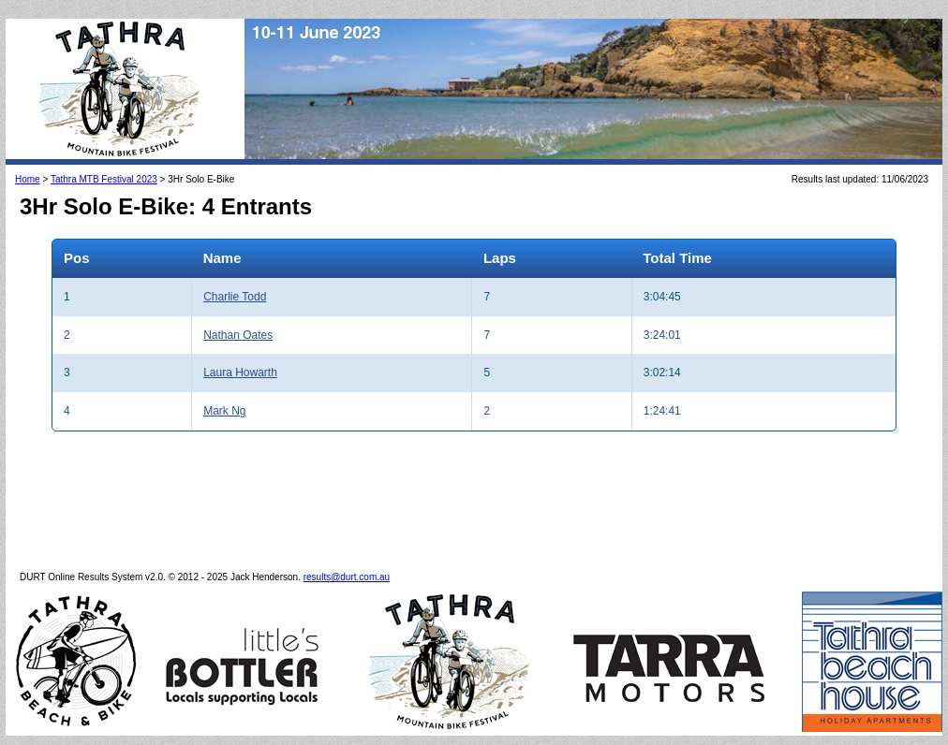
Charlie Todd (234, 296)
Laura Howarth (240, 372)
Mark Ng (224, 410)
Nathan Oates (238, 335)
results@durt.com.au (347, 577)
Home (27, 179)
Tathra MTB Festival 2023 (104, 179)
